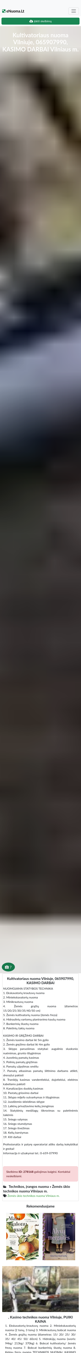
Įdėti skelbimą (40, 21)
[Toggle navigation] (74, 11)
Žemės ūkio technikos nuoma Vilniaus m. (34, 1195)
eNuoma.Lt (13, 11)
